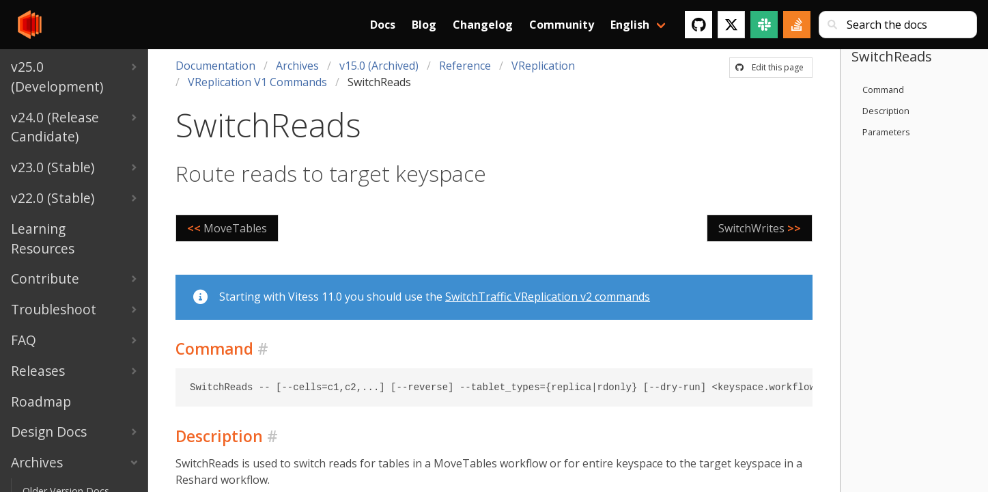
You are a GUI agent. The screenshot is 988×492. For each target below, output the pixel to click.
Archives (297, 65)
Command (883, 89)
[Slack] (764, 24)
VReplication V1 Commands (257, 82)
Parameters (886, 132)
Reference (465, 65)
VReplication (543, 65)
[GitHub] (698, 24)
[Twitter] (731, 24)
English (629, 24)
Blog (424, 24)
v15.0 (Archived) (379, 65)
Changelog (483, 24)
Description (885, 111)
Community (561, 24)
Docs (382, 24)
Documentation (215, 65)
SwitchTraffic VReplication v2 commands (547, 296)
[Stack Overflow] (796, 24)
